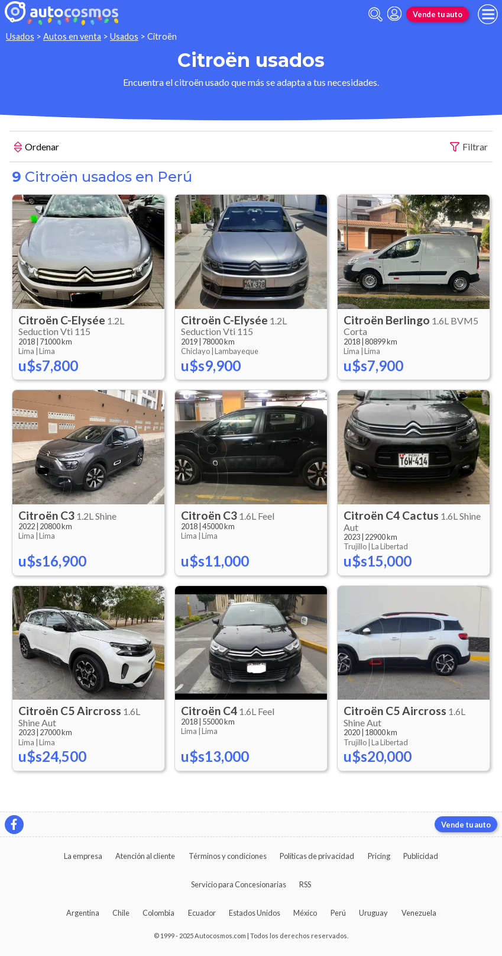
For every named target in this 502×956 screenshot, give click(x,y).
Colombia (158, 913)
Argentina (82, 913)
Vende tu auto (437, 14)
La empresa (83, 856)
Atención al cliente (145, 856)
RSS (305, 884)
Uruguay (373, 913)
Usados (20, 36)
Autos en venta (72, 36)
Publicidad (420, 856)
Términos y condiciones (228, 856)
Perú (338, 913)
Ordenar (36, 148)
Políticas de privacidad (317, 856)
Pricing (379, 856)
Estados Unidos (254, 913)
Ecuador (202, 913)
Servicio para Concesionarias (238, 884)
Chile (120, 913)
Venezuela (418, 913)
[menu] (488, 14)
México (305, 913)
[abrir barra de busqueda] (375, 14)
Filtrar (469, 147)
